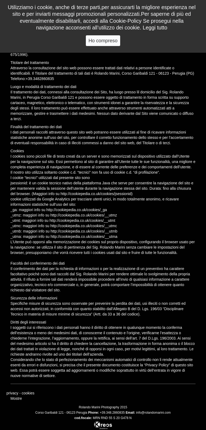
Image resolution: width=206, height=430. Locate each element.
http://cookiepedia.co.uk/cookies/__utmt (82, 220)
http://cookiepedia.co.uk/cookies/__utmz (83, 215)
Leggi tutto (155, 28)
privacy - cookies (20, 393)
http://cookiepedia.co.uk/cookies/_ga (76, 210)
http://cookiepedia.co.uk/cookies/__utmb (83, 231)
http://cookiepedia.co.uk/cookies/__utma (83, 236)
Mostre (16, 398)
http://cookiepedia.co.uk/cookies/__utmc (83, 226)
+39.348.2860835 (112, 412)
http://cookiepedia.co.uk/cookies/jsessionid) (97, 194)
